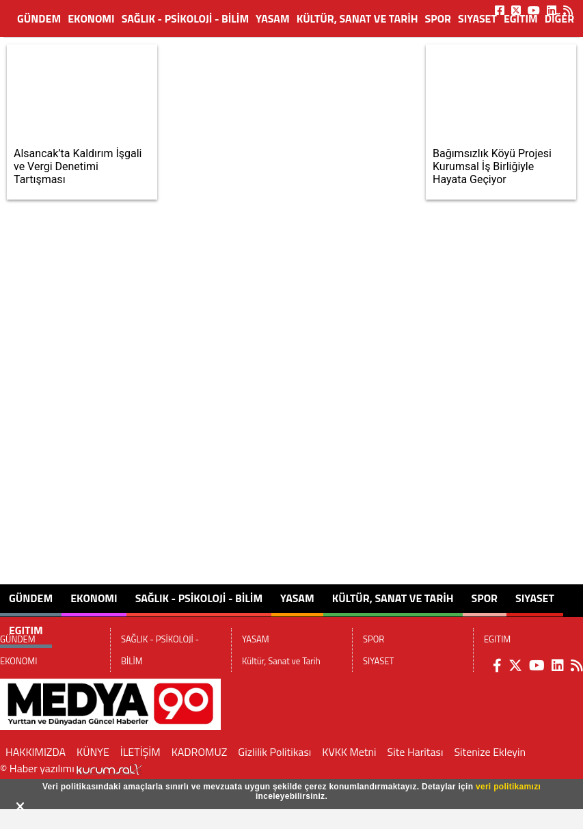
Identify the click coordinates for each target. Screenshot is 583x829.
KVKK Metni (349, 752)
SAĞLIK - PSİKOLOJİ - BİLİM (185, 18)
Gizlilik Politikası (274, 752)
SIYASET (477, 18)
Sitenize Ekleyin (490, 752)
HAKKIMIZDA (35, 752)
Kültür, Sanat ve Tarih (357, 18)
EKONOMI (91, 18)
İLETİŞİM (140, 752)
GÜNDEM (39, 18)
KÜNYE (93, 752)
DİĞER (559, 18)
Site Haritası (416, 752)
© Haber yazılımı (71, 768)
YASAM (273, 18)
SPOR (438, 18)
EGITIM (521, 18)
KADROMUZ (200, 752)
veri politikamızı (508, 786)
